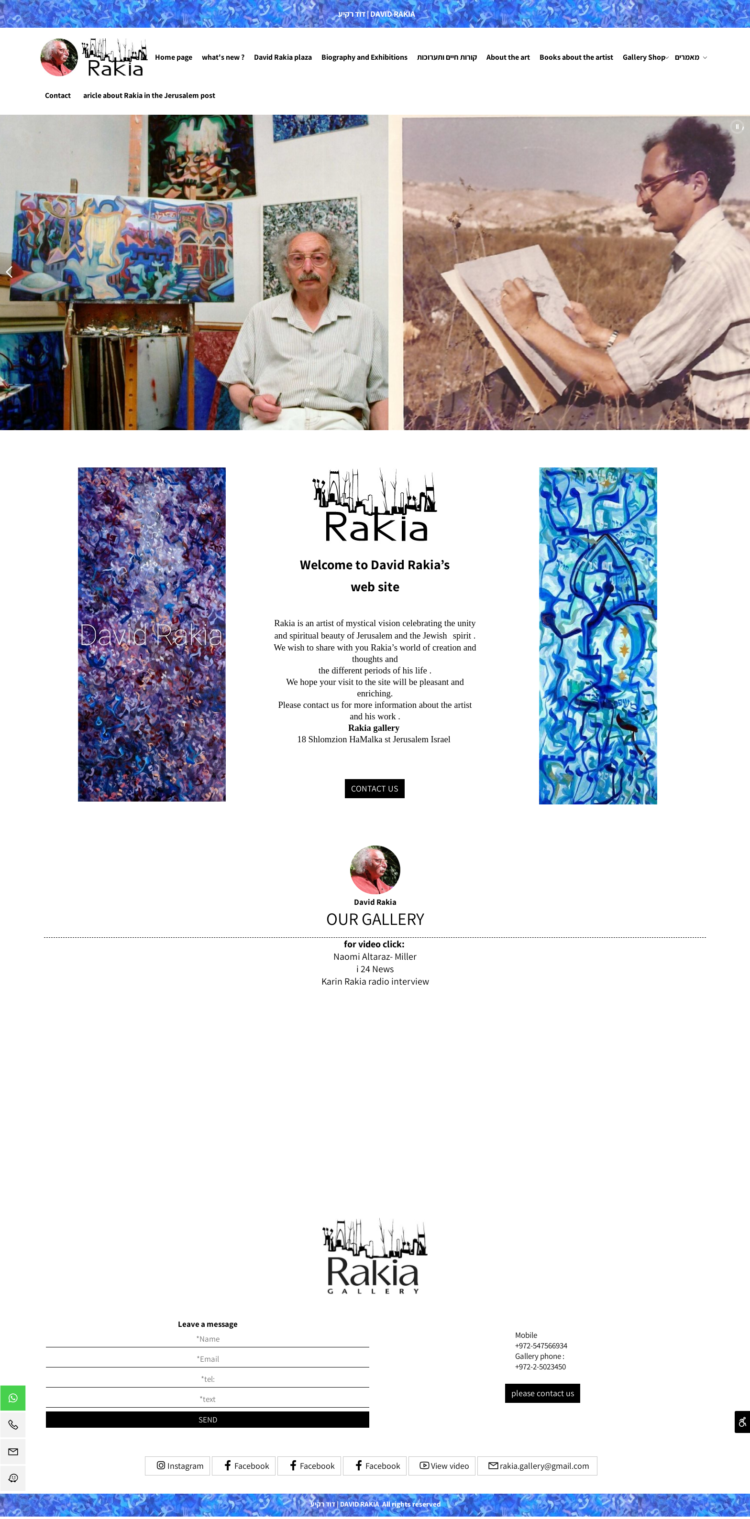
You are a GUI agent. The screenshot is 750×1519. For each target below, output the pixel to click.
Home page (173, 57)
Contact (58, 95)
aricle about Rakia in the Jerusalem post (149, 95)
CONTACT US (374, 788)
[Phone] (13, 1427)
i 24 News (375, 969)
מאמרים (691, 57)
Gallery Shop (646, 57)
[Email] (13, 1454)
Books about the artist (576, 57)
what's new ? (223, 57)
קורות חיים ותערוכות (447, 57)
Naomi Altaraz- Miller (375, 956)
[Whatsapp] (13, 1400)
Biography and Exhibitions (364, 57)
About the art (508, 57)
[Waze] (13, 1480)
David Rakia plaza (283, 57)
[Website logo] (95, 57)
